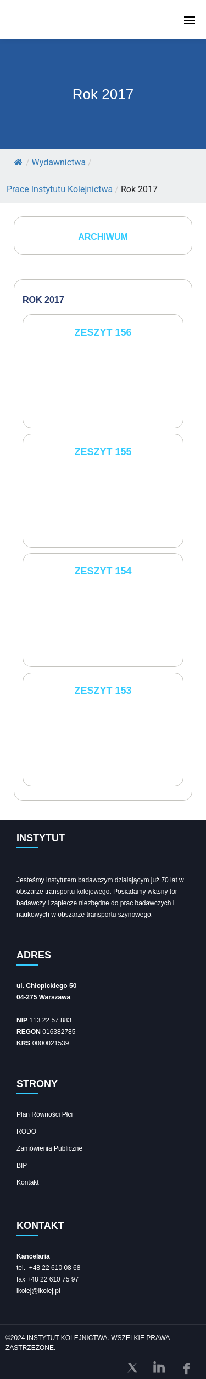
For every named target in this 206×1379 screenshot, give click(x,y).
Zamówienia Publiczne (49, 1148)
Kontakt (27, 1182)
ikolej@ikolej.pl (38, 1291)
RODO (26, 1131)
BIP (21, 1165)
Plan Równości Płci (44, 1114)
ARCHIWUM (103, 237)
